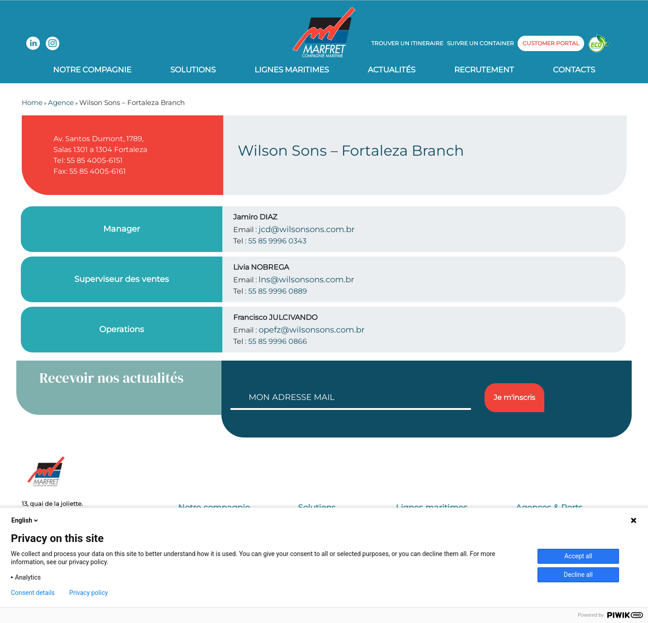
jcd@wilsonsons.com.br (307, 229)
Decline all (578, 574)
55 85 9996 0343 (277, 241)
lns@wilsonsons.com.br (306, 280)
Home (32, 102)
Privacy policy (88, 592)
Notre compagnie (92, 69)
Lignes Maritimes (291, 69)
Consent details (33, 592)
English (25, 520)
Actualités (391, 69)
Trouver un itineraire (407, 43)
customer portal (551, 43)
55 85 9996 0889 (277, 291)
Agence (61, 102)
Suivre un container (480, 43)
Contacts (574, 69)
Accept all (578, 556)
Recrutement (484, 69)
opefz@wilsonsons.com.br (312, 330)
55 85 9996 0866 (277, 341)
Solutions (193, 69)
